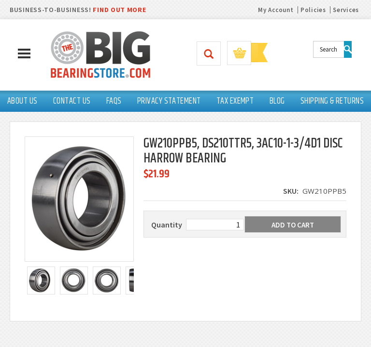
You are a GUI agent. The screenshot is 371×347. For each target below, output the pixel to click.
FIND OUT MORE (119, 9)
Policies (313, 10)
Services (346, 10)
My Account (275, 10)
